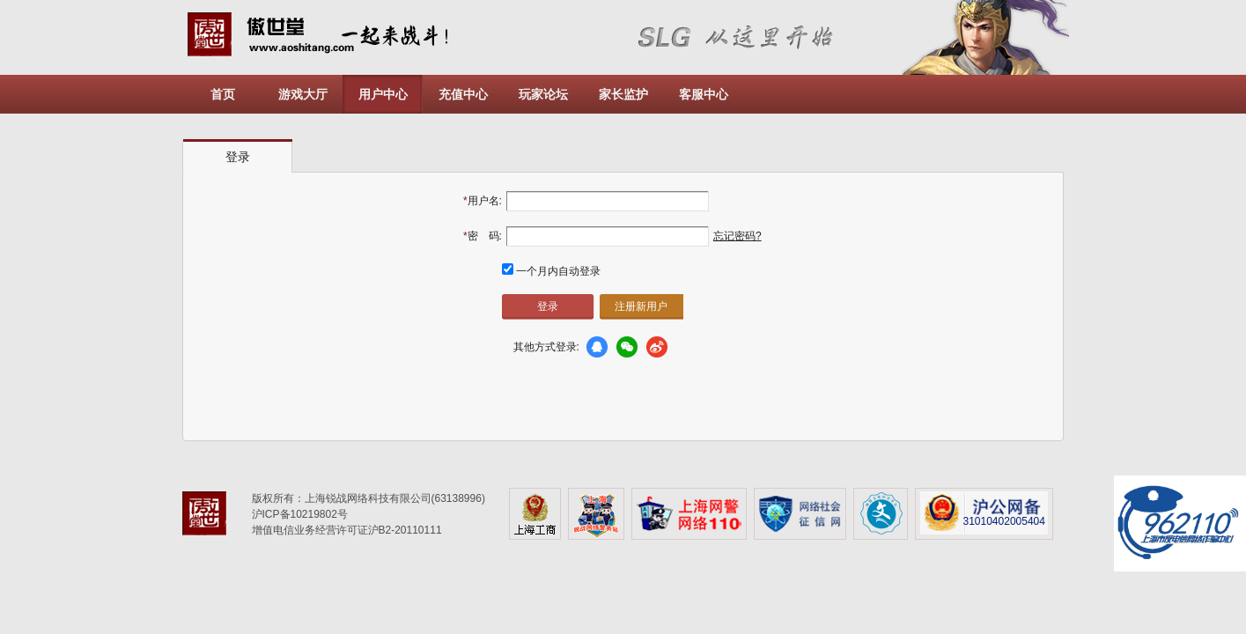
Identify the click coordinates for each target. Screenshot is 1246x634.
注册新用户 (641, 306)
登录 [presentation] (237, 157)
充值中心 (463, 94)
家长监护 (623, 94)
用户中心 (383, 94)
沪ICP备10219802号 (300, 514)
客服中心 (703, 94)
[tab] (237, 156)
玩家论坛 (543, 94)
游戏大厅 (303, 94)
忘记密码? (737, 236)
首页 (222, 94)
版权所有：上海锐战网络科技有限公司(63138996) (368, 498)
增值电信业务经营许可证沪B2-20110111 (347, 530)
